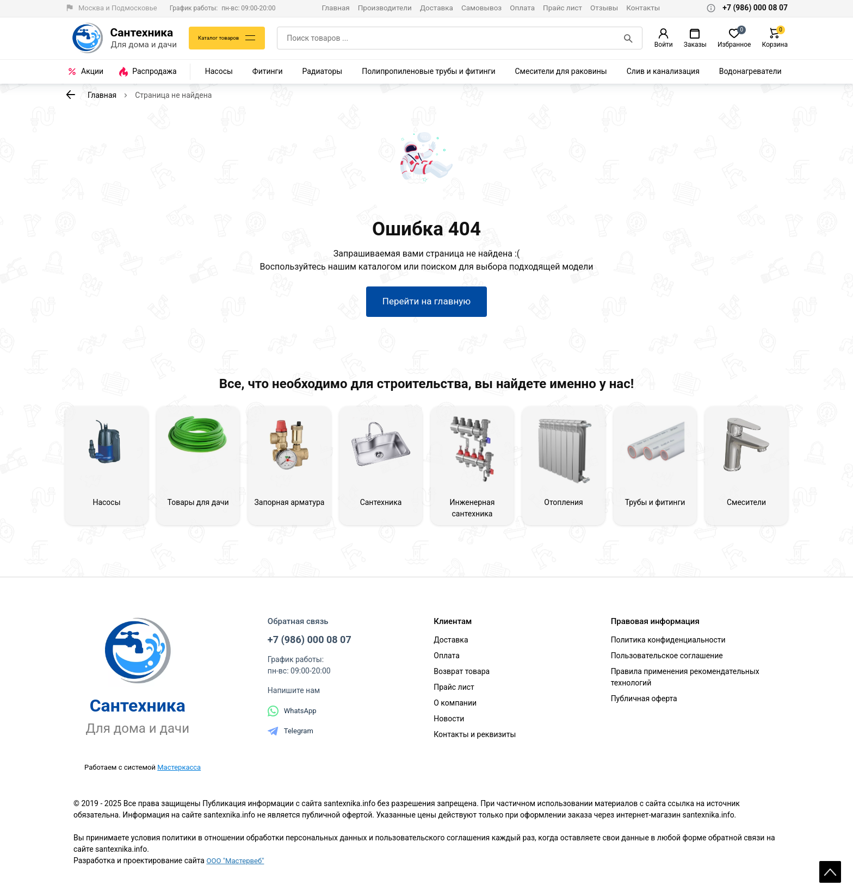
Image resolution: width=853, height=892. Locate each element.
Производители (385, 7)
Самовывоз (481, 7)
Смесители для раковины (561, 71)
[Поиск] (629, 38)
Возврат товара (462, 675)
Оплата (522, 7)
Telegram (290, 735)
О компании (455, 707)
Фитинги (267, 71)
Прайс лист (562, 7)
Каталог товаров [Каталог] (222, 38)
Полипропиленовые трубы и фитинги (428, 71)
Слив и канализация (663, 71)
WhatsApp (292, 715)
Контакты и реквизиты (475, 738)
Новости (449, 723)
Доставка (436, 7)
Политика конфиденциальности (668, 644)
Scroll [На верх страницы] (830, 865)
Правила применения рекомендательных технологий (685, 681)
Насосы (219, 71)
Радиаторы (322, 71)
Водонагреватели (750, 71)
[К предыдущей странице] (70, 94)
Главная (335, 7)
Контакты (643, 7)
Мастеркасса (179, 772)
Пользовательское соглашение (667, 660)
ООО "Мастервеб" (237, 864)
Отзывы (604, 7)
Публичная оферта (644, 702)
